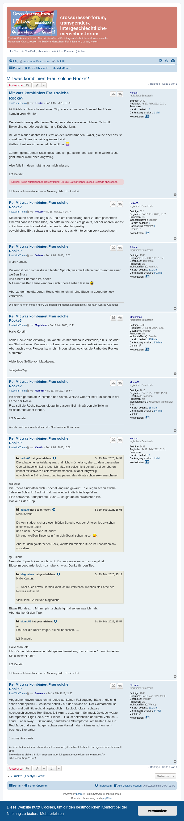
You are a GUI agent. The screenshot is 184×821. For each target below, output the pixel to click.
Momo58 (134, 382)
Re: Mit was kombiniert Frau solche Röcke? (38, 204)
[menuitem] (173, 61)
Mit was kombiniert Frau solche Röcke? (48, 78)
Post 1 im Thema (18, 103)
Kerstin (134, 92)
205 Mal (153, 339)
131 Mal (153, 707)
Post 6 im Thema (18, 447)
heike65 (134, 203)
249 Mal (158, 342)
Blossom (134, 685)
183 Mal (153, 407)
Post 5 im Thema (18, 390)
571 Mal (153, 269)
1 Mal (157, 112)
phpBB (79, 794)
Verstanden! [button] (157, 811)
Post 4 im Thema (18, 325)
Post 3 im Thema (18, 255)
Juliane (134, 247)
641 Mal (158, 272)
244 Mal (158, 410)
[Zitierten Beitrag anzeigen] (55, 458)
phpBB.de (107, 798)
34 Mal (157, 710)
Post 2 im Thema (18, 211)
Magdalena (136, 317)
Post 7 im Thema (18, 693)
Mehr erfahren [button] (52, 814)
